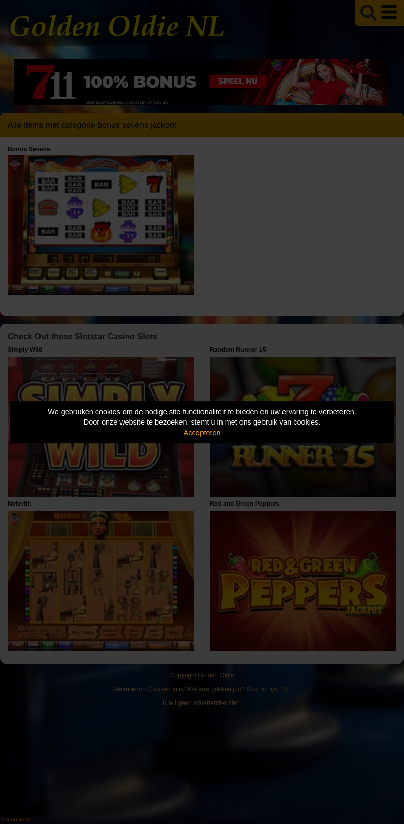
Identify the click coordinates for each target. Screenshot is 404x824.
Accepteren (202, 433)
